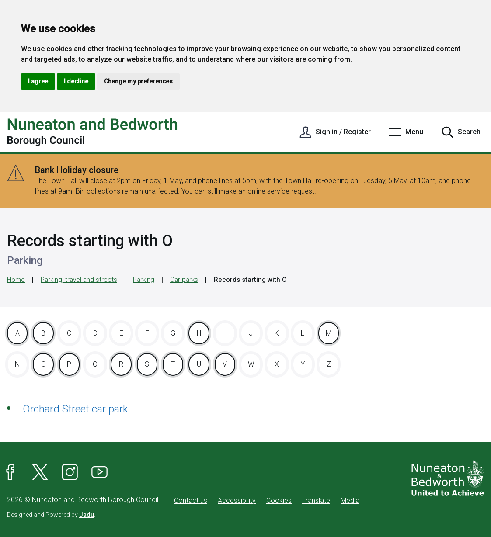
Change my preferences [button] (138, 81)
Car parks (184, 280)
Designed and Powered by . (51, 514)
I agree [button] (38, 81)
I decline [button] (76, 81)
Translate (316, 500)
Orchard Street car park (75, 409)
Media (350, 500)
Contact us (190, 500)
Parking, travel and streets (79, 280)
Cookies (279, 500)
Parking (143, 280)
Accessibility (237, 500)
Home (16, 280)
